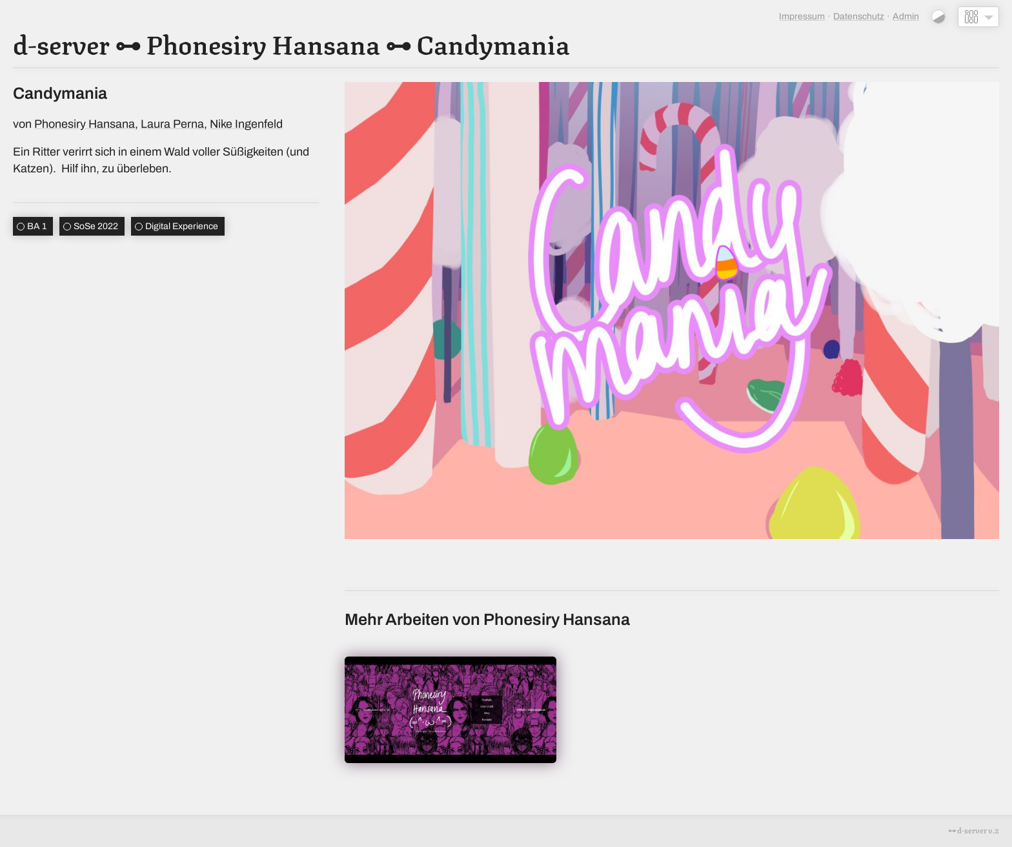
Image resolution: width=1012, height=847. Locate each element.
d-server (61, 43)
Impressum (802, 16)
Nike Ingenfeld (246, 123)
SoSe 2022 (96, 226)
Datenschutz (858, 16)
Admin (906, 16)
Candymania (493, 43)
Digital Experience (181, 226)
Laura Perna (172, 123)
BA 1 (36, 226)
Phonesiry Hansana (263, 43)
